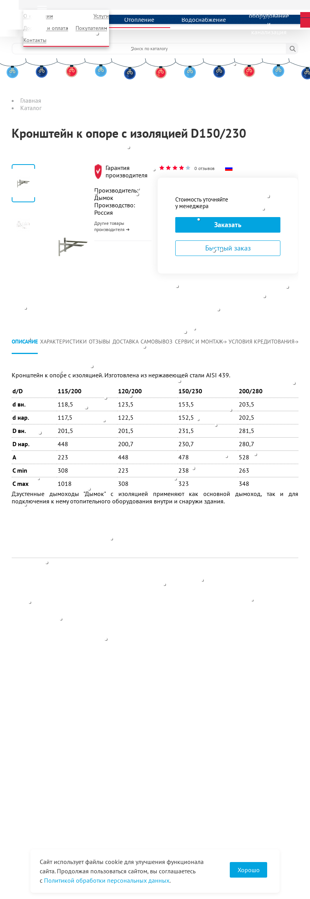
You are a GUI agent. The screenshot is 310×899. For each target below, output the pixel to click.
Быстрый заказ (228, 248)
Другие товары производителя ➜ (112, 226)
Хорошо (249, 870)
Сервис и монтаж (201, 341)
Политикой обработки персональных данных (106, 880)
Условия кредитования (263, 341)
